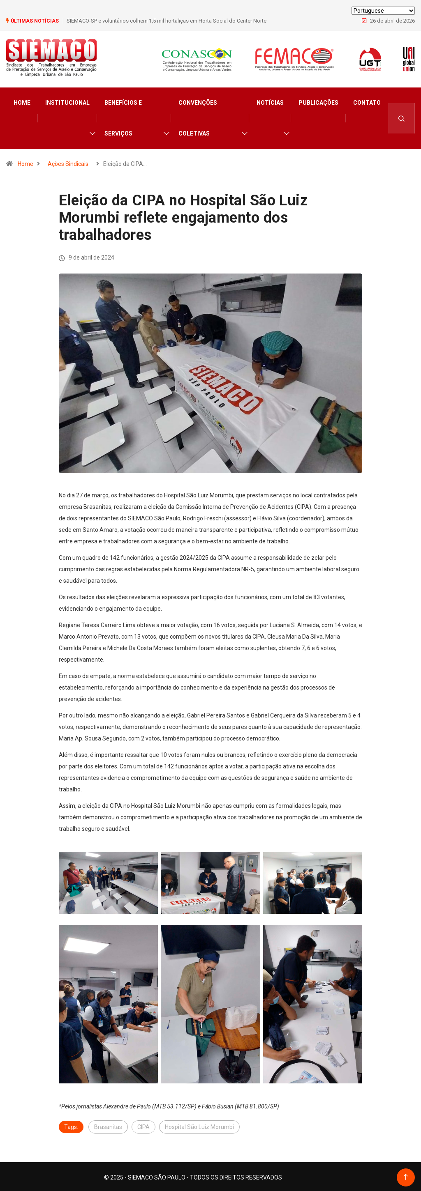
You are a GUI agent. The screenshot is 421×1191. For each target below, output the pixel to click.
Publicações (318, 101)
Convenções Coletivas (197, 116)
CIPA (143, 1125)
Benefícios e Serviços (123, 116)
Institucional (67, 101)
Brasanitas (108, 1125)
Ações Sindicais (68, 162)
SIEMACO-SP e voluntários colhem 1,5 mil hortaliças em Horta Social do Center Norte (166, 20)
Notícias (270, 101)
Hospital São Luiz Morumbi (199, 1125)
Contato (367, 101)
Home (22, 101)
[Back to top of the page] (405, 1176)
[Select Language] (383, 11)
